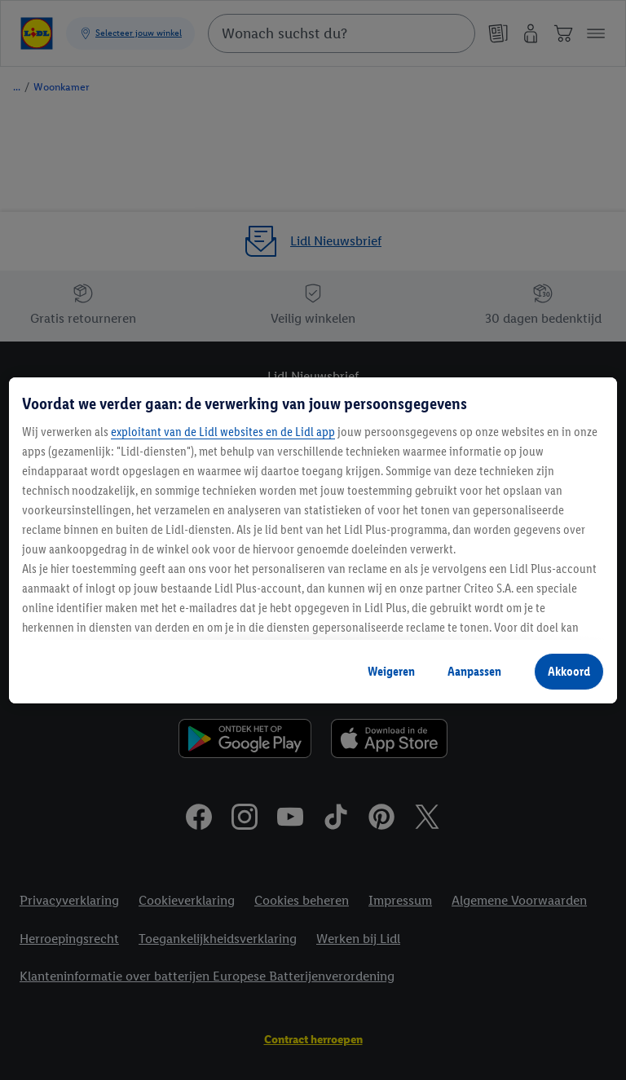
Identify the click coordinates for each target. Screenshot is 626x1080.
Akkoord (569, 671)
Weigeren (391, 671)
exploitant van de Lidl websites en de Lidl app (223, 431)
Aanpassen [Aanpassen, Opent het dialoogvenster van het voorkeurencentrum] (474, 671)
